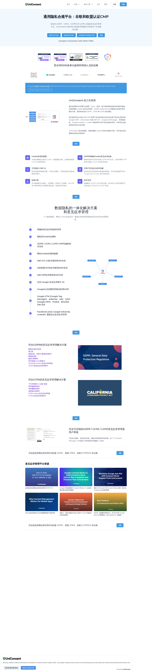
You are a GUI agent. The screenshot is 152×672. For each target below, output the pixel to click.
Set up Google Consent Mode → (40, 90)
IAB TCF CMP (54, 35)
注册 (120, 453)
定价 (98, 4)
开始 (101, 35)
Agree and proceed (28, 668)
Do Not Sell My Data (11, 668)
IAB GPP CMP (69, 35)
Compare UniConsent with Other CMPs (76, 41)
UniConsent (126, 669)
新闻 (105, 4)
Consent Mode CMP (87, 35)
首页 (68, 4)
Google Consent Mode (42, 86)
